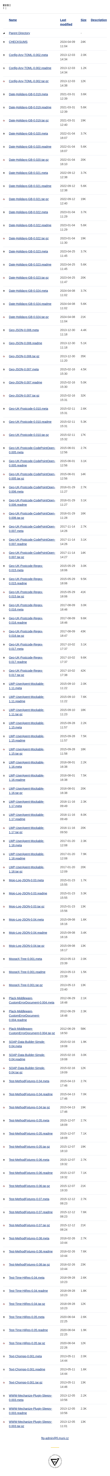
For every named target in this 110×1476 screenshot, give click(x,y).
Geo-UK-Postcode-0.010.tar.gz (29, 434)
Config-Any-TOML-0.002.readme (30, 68)
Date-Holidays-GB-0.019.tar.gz (29, 120)
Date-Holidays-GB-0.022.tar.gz (29, 238)
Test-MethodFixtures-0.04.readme (31, 1094)
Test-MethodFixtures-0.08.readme (31, 1251)
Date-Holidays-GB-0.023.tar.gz (29, 277)
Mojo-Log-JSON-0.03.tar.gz (26, 906)
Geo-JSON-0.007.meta (24, 369)
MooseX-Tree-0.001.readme (27, 972)
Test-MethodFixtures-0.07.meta (29, 1199)
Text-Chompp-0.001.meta (25, 1356)
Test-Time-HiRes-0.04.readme (28, 1290)
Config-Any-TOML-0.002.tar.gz (29, 81)
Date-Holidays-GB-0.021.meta (28, 172)
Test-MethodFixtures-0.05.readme (31, 1133)
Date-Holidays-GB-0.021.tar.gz (29, 199)
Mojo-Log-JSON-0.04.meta (26, 919)
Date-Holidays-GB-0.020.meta (28, 133)
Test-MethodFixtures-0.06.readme (31, 1172)
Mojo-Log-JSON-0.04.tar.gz (26, 945)
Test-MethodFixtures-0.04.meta (29, 1081)
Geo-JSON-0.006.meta (24, 330)
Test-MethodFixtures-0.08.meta (29, 1238)
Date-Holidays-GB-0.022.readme (30, 225)
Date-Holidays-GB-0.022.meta (28, 212)
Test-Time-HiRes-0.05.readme (28, 1330)
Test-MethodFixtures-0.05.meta (29, 1120)
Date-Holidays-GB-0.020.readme (30, 146)
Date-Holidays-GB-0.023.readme (30, 264)
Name (13, 20)
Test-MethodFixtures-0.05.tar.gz (29, 1146)
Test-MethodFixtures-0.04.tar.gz (29, 1107)
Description (99, 20)
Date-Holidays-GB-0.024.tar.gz (29, 317)
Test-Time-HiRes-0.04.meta (27, 1277)
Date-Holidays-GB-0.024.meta (28, 290)
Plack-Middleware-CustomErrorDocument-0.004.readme (24, 1016)
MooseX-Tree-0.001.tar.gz (26, 985)
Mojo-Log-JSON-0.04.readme (28, 932)
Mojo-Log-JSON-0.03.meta (26, 880)
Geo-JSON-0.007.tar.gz (24, 395)
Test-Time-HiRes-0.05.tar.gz (27, 1343)
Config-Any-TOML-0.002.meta (28, 55)
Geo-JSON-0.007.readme (25, 382)
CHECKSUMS (18, 41)
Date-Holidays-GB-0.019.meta (28, 94)
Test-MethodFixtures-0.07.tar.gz (29, 1225)
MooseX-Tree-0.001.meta (25, 959)
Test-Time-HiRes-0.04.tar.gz (27, 1303)
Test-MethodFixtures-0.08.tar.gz (29, 1264)
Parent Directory (19, 33)
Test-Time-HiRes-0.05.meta (27, 1317)
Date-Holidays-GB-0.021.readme (30, 186)
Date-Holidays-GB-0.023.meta (28, 251)
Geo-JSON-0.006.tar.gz (24, 356)
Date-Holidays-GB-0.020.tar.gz (29, 159)
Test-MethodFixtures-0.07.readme (31, 1212)
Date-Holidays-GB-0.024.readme (30, 303)
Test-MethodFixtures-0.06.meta (29, 1159)
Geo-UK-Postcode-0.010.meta (28, 408)
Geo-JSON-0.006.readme (25, 343)
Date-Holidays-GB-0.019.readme (30, 107)
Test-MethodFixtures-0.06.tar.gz (29, 1186)
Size (83, 20)
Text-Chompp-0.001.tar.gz (25, 1382)
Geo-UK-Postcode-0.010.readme (30, 421)
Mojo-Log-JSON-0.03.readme (28, 893)
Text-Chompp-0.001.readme (27, 1369)
